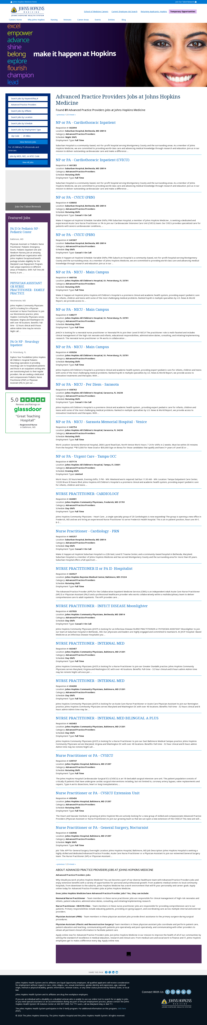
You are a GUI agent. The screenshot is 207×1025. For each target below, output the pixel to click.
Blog (124, 19)
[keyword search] (28, 98)
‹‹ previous (60, 114)
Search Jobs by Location (21, 117)
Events (98, 19)
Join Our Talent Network (185, 2)
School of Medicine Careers (97, 11)
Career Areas (83, 19)
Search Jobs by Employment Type (26, 129)
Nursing (55, 19)
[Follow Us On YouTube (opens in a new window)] (178, 992)
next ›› (73, 114)
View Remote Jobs (28, 142)
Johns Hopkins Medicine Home (25, 2)
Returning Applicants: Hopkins (154, 11)
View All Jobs (28, 162)
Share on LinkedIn (113, 972)
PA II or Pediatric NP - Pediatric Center (25, 230)
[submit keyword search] (44, 98)
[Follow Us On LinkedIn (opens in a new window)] (183, 992)
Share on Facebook (106, 972)
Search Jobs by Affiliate (21, 111)
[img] (27, 11)
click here (122, 1008)
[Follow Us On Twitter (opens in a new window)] (173, 992)
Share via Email (117, 972)
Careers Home (15, 19)
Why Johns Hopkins (36, 19)
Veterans (67, 19)
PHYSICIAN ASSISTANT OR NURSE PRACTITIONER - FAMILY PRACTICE (27, 288)
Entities (113, 19)
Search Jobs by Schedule (21, 123)
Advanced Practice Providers (23, 104)
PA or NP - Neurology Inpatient (24, 343)
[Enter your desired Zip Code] (15, 135)
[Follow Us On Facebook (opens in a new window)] (167, 992)
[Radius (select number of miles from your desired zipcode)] (31, 136)
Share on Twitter (110, 972)
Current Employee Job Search (125, 11)
